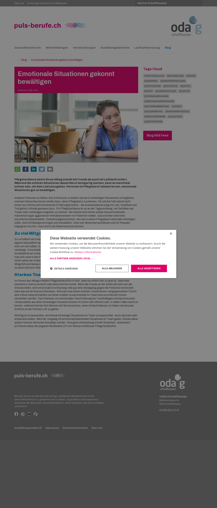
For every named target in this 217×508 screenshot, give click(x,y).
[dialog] (108, 254)
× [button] (171, 233)
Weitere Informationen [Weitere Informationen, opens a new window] (87, 252)
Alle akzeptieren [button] (149, 268)
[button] (108, 258)
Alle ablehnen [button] (112, 268)
